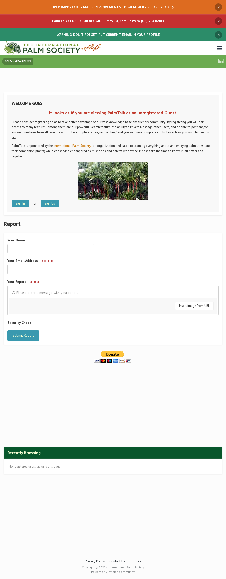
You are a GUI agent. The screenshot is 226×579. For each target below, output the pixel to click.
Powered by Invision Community (113, 572)
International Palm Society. (72, 146)
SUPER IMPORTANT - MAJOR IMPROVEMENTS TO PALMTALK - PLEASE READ (109, 7)
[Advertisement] (113, 81)
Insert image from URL (194, 306)
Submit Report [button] (23, 335)
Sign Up (50, 203)
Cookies (135, 561)
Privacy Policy (95, 561)
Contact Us (117, 561)
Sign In (20, 203)
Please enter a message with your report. (45, 292)
